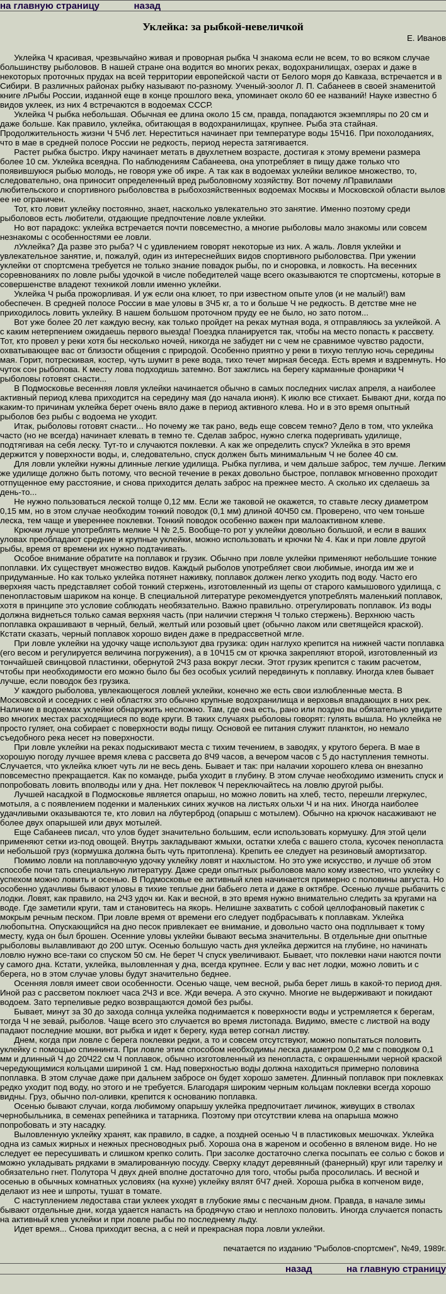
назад (147, 5)
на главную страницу (50, 5)
